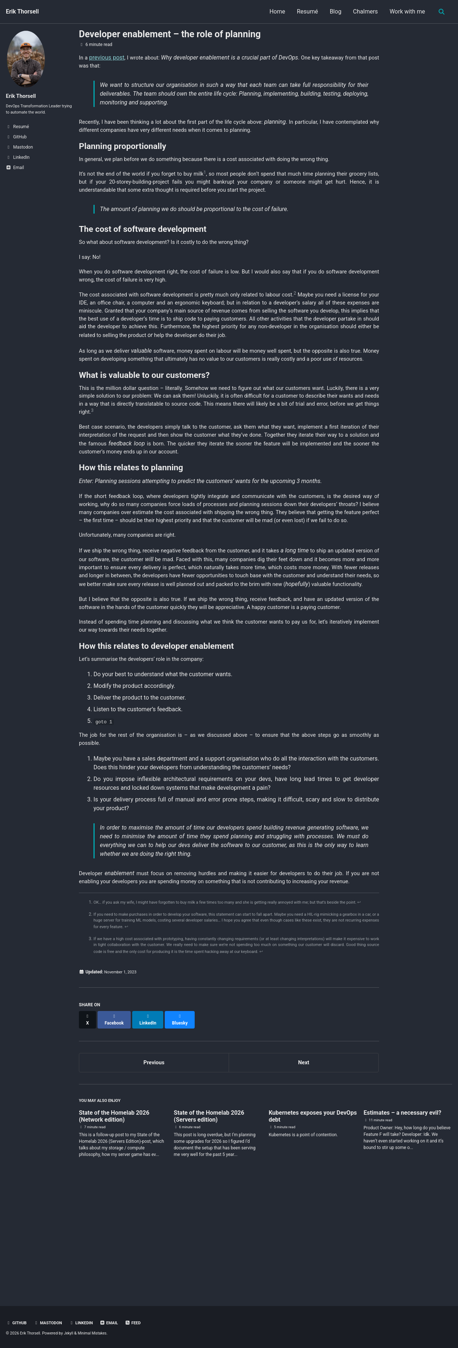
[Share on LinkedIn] (150, 1132)
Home (275, 11)
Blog (333, 11)
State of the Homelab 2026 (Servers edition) (209, 1230)
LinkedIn (86, 1323)
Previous (153, 1173)
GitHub (17, 1323)
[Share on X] (88, 1132)
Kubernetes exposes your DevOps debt (313, 1230)
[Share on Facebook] (116, 1132)
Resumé (305, 11)
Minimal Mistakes (96, 1333)
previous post (108, 57)
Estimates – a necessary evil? (402, 1226)
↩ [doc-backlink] (107, 1016)
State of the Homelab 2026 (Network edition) (114, 1230)
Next (304, 1173)
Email (115, 1323)
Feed (140, 1323)
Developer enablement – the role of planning (170, 34)
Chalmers (363, 11)
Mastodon (50, 1323)
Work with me (405, 11)
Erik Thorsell (22, 11)
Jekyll (71, 1333)
